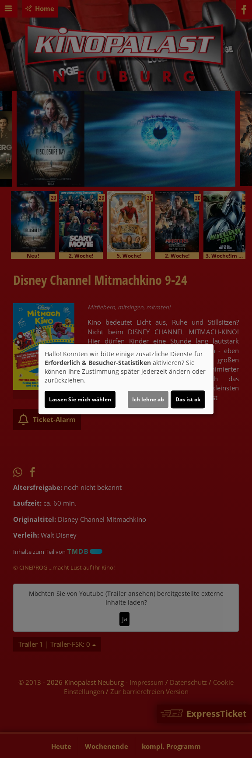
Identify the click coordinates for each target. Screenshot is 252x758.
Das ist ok (187, 399)
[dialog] (126, 379)
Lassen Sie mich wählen (80, 399)
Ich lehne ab (148, 399)
